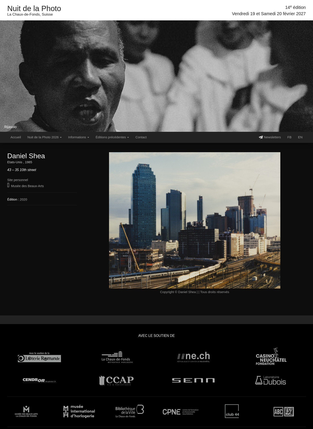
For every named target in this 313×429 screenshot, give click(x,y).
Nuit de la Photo (34, 8)
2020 (23, 199)
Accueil (16, 137)
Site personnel (17, 180)
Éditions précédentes (112, 137)
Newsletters (269, 137)
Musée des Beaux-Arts (27, 186)
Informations (78, 137)
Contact (141, 137)
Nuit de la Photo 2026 (44, 137)
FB (289, 137)
